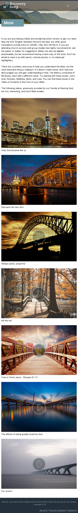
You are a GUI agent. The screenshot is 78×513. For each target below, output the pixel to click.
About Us (43, 510)
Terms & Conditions (57, 510)
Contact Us (72, 510)
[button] (68, 6)
